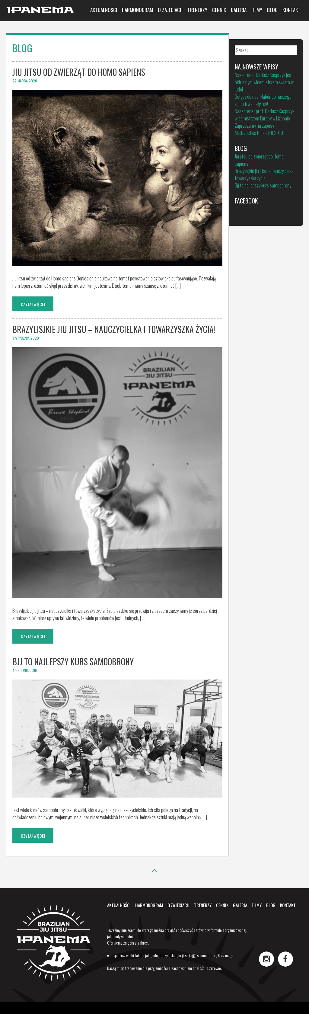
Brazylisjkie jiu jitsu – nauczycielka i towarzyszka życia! (113, 329)
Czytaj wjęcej (33, 304)
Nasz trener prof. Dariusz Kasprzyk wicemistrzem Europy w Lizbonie (264, 114)
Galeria (239, 10)
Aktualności (103, 10)
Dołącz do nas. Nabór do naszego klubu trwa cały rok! (263, 100)
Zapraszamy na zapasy (254, 125)
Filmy (256, 10)
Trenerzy (197, 10)
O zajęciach (170, 10)
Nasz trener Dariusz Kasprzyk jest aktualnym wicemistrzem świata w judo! (264, 82)
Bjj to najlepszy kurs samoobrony (73, 661)
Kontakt (291, 10)
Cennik (219, 10)
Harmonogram (137, 10)
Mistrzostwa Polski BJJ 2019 (259, 132)
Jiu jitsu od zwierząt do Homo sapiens (78, 72)
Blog (272, 10)
